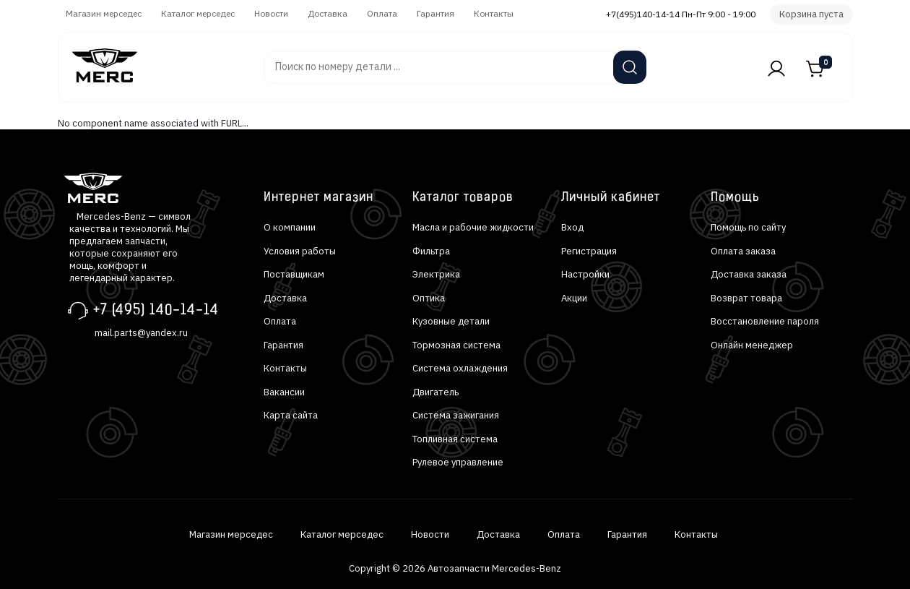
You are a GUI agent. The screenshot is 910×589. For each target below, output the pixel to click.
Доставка (327, 13)
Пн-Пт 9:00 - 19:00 (718, 14)
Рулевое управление (457, 462)
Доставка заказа (748, 274)
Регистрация (589, 251)
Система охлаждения (460, 368)
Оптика (428, 298)
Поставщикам (294, 274)
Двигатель (435, 392)
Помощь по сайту (748, 227)
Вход (572, 227)
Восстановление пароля (765, 321)
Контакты (494, 13)
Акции (574, 298)
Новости (271, 13)
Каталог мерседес (198, 13)
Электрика (436, 274)
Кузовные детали (451, 321)
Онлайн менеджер (752, 345)
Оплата (382, 13)
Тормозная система (456, 345)
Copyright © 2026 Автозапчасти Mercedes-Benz (455, 568)
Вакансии (284, 392)
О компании (290, 227)
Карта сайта (291, 415)
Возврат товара (746, 298)
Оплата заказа (743, 251)
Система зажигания (455, 415)
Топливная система (455, 439)
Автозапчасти (223, 60)
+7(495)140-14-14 (643, 14)
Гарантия (435, 13)
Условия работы (300, 251)
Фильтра (431, 251)
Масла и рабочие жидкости (473, 227)
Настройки (585, 274)
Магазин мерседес (104, 13)
